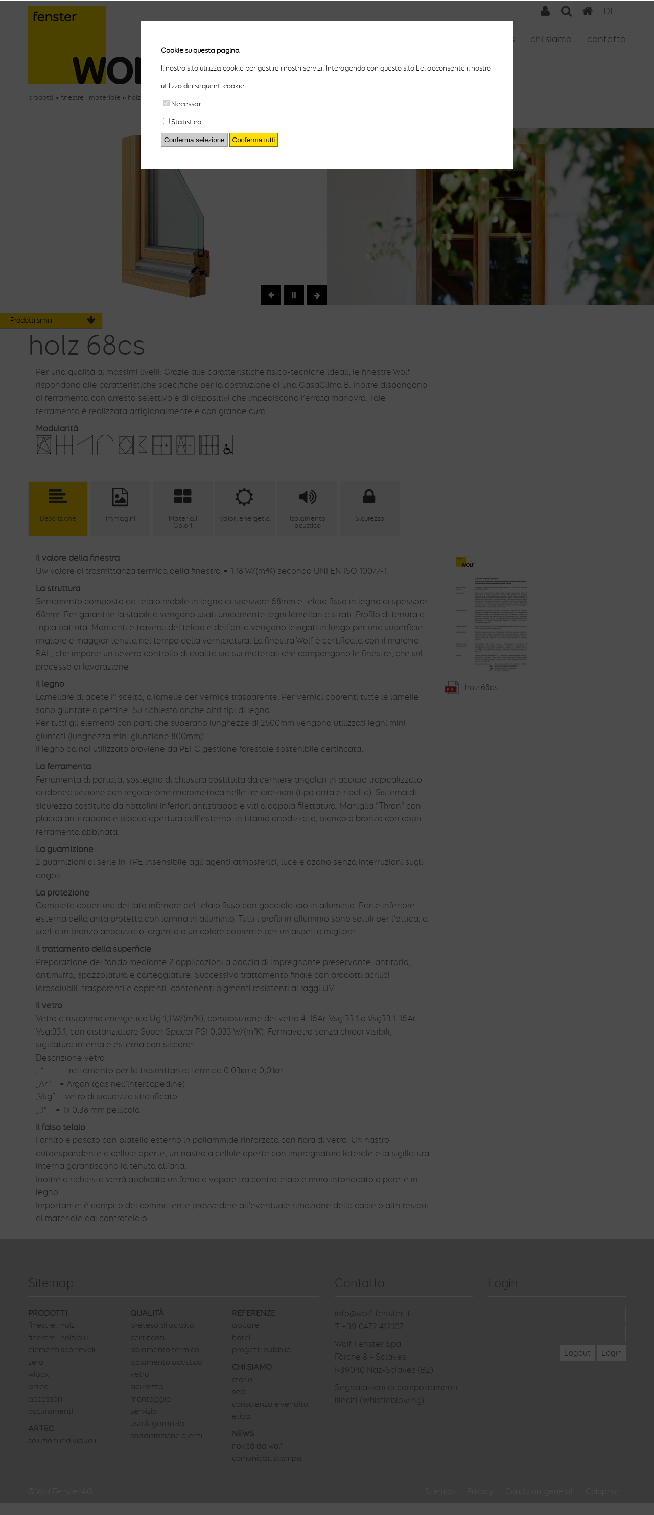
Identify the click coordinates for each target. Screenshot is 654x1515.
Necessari (183, 104)
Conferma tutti (253, 140)
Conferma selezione (194, 140)
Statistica (182, 122)
